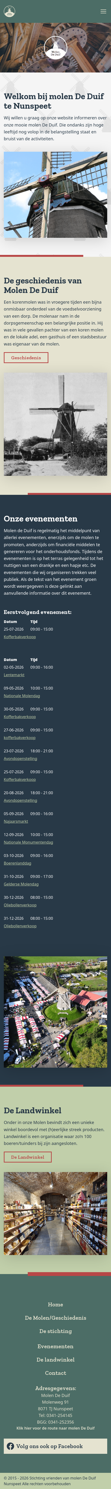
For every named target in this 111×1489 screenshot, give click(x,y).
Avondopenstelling (20, 758)
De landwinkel (56, 1359)
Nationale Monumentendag (28, 842)
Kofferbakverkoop (20, 636)
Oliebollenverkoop (20, 905)
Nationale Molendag (22, 695)
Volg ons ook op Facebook (45, 1446)
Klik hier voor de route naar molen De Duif (55, 1428)
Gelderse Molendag (21, 884)
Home (55, 1304)
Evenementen (55, 1346)
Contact (55, 1372)
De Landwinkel (27, 1157)
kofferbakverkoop (20, 737)
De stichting (55, 1331)
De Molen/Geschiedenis (55, 1317)
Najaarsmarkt (16, 821)
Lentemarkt (14, 674)
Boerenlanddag (17, 863)
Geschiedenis (26, 357)
